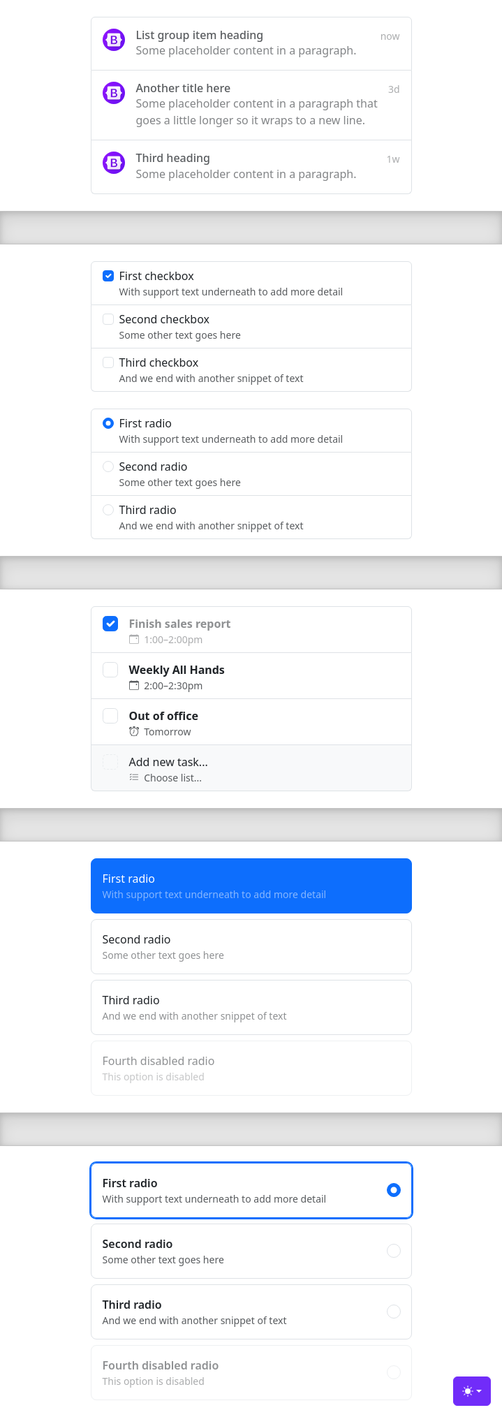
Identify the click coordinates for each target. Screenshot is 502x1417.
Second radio (251, 947)
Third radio (251, 1007)
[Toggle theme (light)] (472, 1391)
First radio (251, 886)
